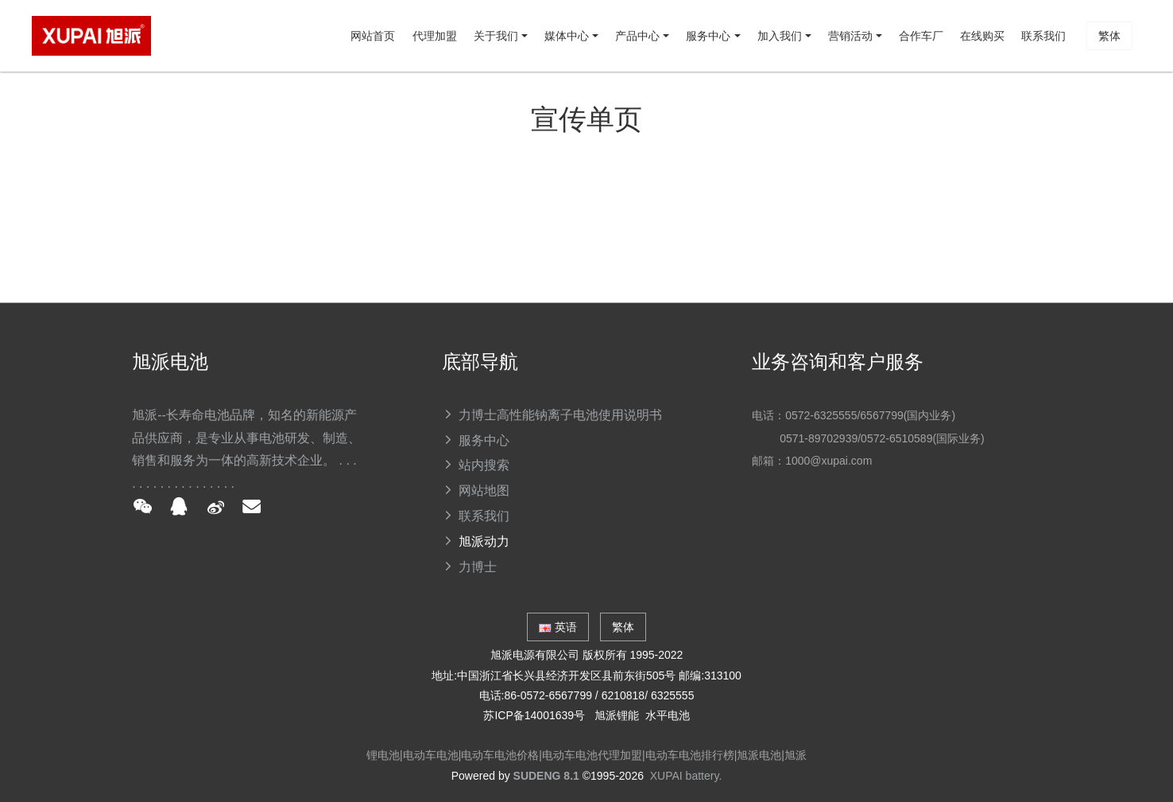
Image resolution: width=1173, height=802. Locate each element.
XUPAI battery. (686, 775)
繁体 (71, 179)
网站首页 (76, 107)
